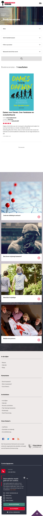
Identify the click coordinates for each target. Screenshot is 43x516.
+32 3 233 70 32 (11, 472)
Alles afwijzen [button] (14, 508)
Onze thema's (5, 386)
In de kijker (4, 401)
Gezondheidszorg (6, 432)
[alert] (14, 495)
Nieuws (3, 363)
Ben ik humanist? (6, 382)
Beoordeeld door (11, 121)
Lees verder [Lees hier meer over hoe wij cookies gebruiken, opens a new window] (13, 489)
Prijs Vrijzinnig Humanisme (8, 408)
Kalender (4, 365)
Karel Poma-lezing (6, 413)
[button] (14, 512)
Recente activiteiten (7, 405)
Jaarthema (4, 427)
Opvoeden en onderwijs (7, 429)
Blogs (3, 367)
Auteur (9, 117)
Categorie (8, 119)
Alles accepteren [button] (14, 504)
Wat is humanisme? (6, 384)
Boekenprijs (4, 410)
